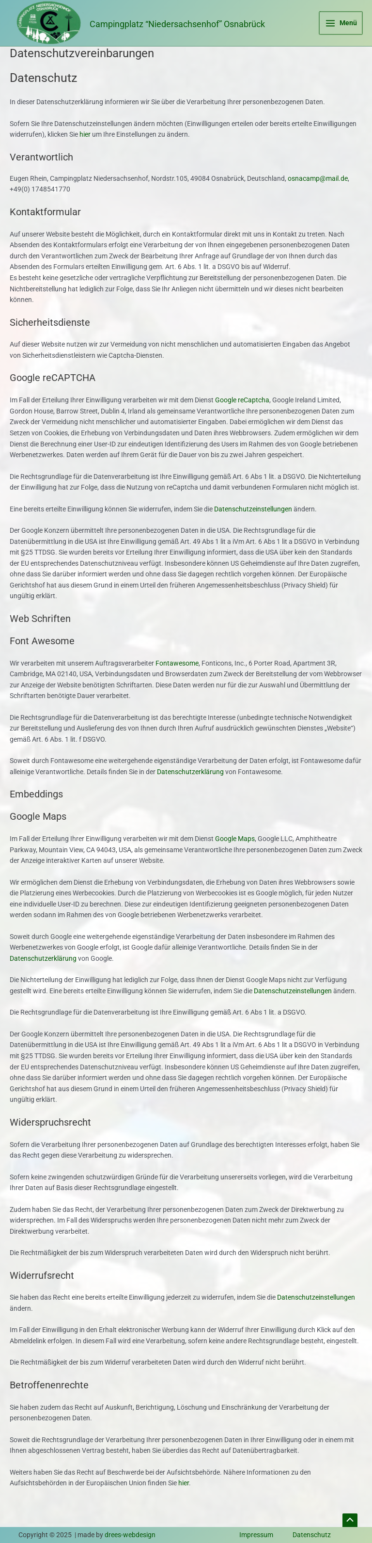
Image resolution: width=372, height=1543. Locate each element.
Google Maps (235, 858)
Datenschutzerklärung (190, 791)
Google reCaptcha (242, 420)
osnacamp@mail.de (318, 198)
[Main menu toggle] (341, 33)
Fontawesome (177, 682)
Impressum (256, 1535)
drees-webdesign (130, 1535)
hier (85, 154)
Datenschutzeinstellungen (253, 528)
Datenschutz (312, 1535)
